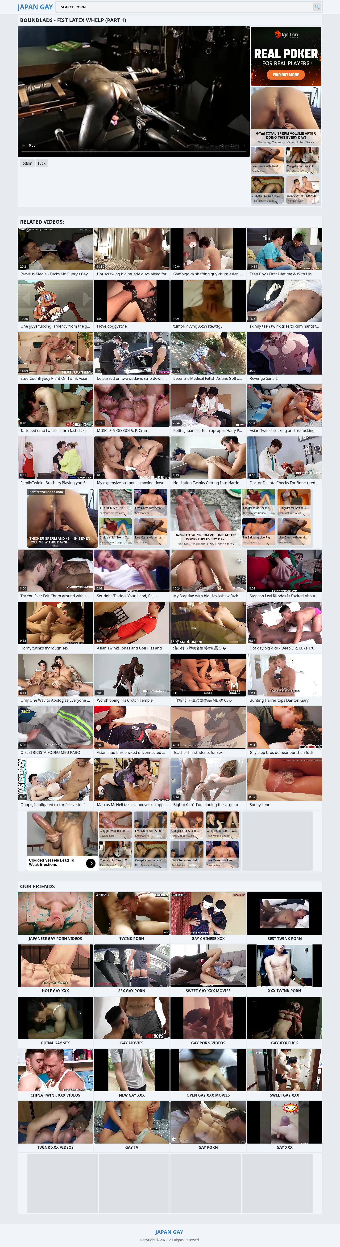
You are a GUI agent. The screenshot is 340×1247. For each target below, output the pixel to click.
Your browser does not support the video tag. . (134, 91)
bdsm (27, 163)
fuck (42, 163)
